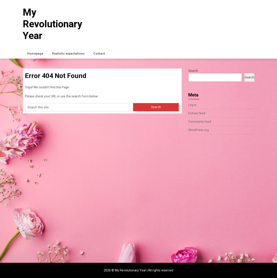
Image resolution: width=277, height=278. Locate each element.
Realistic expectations (68, 53)
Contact (99, 53)
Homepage (35, 53)
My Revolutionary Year (52, 24)
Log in (192, 105)
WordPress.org (198, 130)
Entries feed (196, 113)
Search (193, 70)
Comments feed (199, 121)
